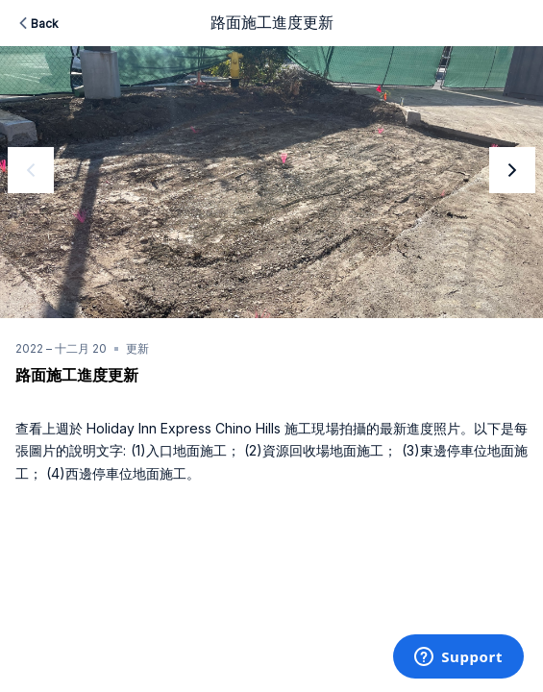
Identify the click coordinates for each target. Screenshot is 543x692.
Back (37, 23)
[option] (271, 182)
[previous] (31, 170)
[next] (512, 170)
